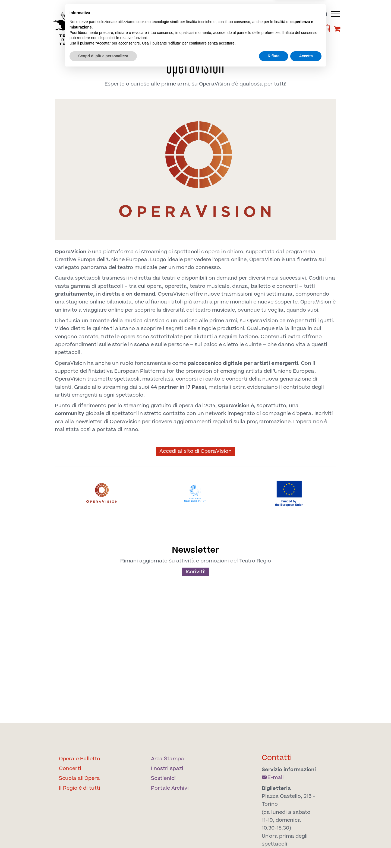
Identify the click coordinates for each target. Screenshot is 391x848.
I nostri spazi (167, 768)
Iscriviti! (196, 571)
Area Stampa (167, 758)
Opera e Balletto (79, 758)
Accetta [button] (306, 833)
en (323, 14)
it (315, 14)
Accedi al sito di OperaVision (195, 451)
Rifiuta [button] (274, 833)
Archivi (274, 44)
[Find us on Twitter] (268, 30)
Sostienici (244, 44)
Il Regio (99, 44)
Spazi (217, 44)
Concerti (70, 768)
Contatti (277, 757)
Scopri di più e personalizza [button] (103, 833)
